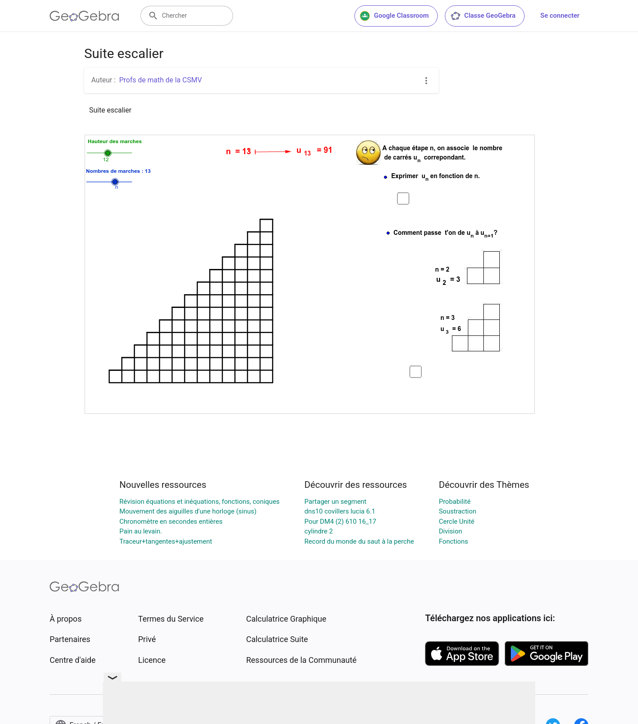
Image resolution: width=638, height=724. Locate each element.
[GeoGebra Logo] (84, 16)
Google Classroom (394, 16)
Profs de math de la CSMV (160, 80)
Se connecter (560, 15)
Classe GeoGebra (483, 16)
